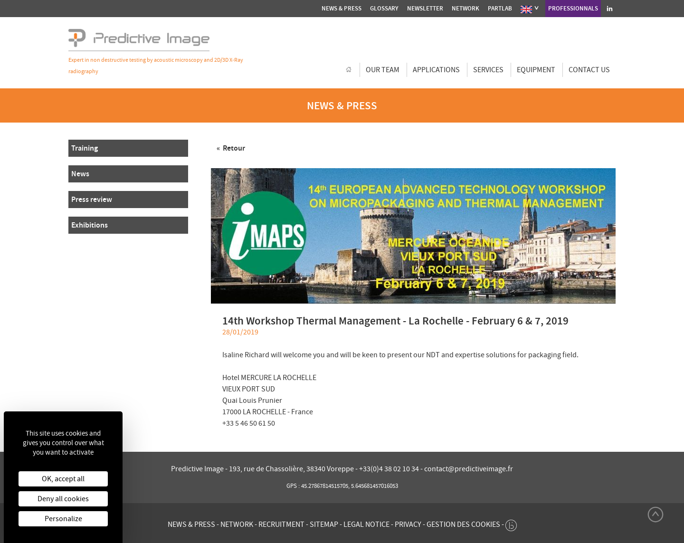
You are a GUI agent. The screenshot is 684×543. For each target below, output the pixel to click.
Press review (91, 199)
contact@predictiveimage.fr (468, 469)
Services (488, 70)
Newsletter (425, 8)
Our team (382, 70)
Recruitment (281, 524)
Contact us (589, 70)
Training (84, 148)
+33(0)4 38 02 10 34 (389, 469)
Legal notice (366, 524)
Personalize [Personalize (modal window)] (63, 519)
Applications (436, 70)
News (80, 174)
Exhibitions (89, 225)
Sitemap (324, 524)
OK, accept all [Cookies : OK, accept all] (63, 479)
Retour (233, 148)
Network (465, 8)
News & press (341, 8)
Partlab (500, 8)
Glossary (384, 8)
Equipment (536, 70)
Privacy (408, 524)
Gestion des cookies (463, 524)
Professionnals (573, 8)
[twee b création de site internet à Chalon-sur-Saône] (511, 523)
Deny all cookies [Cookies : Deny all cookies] (63, 499)
